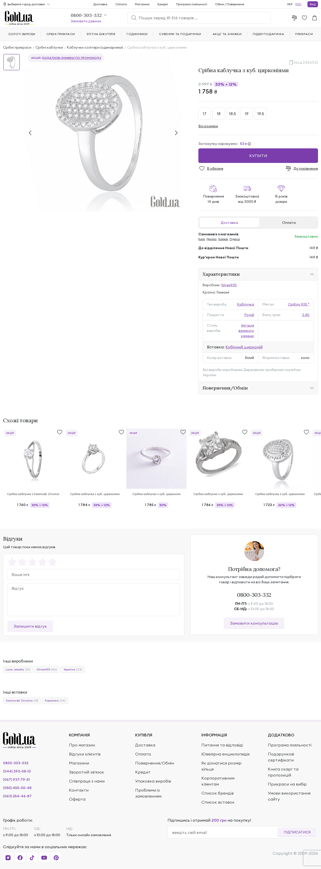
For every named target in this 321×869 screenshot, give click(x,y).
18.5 (232, 113)
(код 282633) (306, 62)
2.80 (305, 315)
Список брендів (217, 793)
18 (218, 113)
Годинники (137, 34)
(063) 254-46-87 (17, 796)
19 (247, 113)
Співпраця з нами (87, 781)
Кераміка (55, 700)
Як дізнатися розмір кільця (221, 765)
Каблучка (245, 304)
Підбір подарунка (268, 34)
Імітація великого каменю (246, 330)
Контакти (79, 790)
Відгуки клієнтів (85, 753)
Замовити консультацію (254, 623)
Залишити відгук (30, 626)
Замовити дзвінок (86, 21)
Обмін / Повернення (229, 4)
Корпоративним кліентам (217, 781)
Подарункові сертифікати (281, 756)
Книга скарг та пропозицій (283, 772)
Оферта (77, 799)
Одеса (234, 239)
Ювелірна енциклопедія (225, 753)
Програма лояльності (191, 4)
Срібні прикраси (17, 47)
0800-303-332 (254, 594)
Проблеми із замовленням (148, 793)
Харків (223, 239)
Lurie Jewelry (18, 669)
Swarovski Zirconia (22, 700)
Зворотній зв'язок (86, 772)
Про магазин (82, 744)
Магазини (142, 4)
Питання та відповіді (222, 744)
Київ (201, 239)
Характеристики (221, 274)
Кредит (162, 4)
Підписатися (297, 832)
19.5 (260, 113)
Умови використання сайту (289, 796)
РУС (298, 4)
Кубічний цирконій (244, 346)
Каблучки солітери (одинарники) (95, 47)
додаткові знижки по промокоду (71, 58)
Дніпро (211, 239)
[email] (224, 832)
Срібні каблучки (49, 47)
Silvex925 (229, 285)
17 (204, 113)
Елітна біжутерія (101, 34)
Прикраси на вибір (287, 784)
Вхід (313, 4)
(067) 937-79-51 (16, 779)
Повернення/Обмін (225, 388)
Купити (258, 155)
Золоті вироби (21, 34)
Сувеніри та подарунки (180, 34)
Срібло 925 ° (298, 304)
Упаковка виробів (153, 781)
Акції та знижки (227, 34)
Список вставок (217, 802)
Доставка (229, 222)
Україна (72, 669)
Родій (249, 315)
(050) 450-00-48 (17, 788)
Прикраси (304, 34)
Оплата (289, 222)
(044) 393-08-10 (17, 771)
